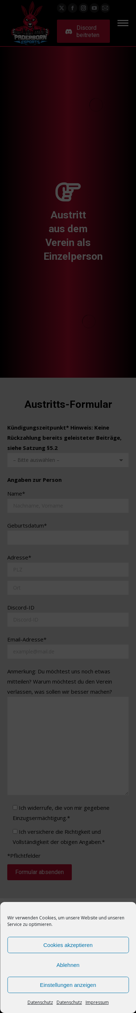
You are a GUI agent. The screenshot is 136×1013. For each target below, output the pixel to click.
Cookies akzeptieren (68, 945)
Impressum (97, 1002)
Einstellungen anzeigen (68, 985)
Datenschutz (40, 1002)
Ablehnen (68, 965)
